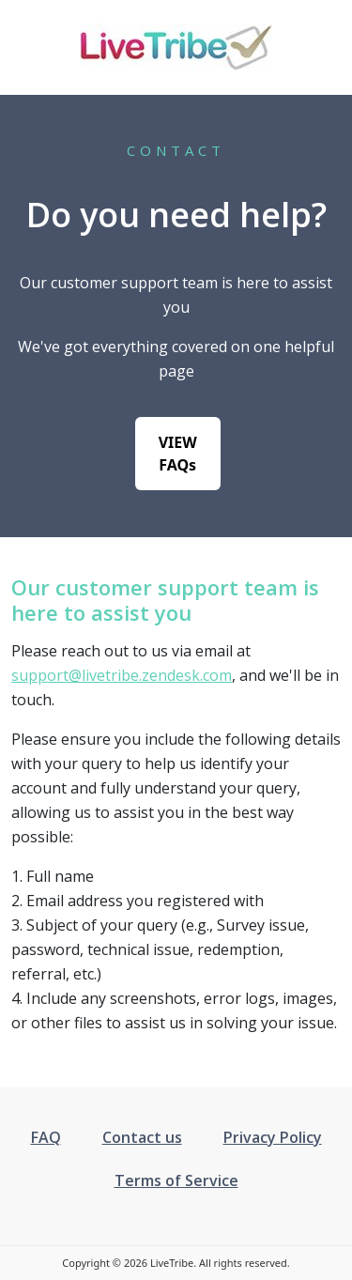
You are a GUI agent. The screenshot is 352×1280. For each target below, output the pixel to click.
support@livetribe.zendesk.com (121, 675)
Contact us (142, 1137)
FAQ (46, 1137)
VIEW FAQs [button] (178, 453)
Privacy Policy (272, 1137)
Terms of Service (176, 1180)
